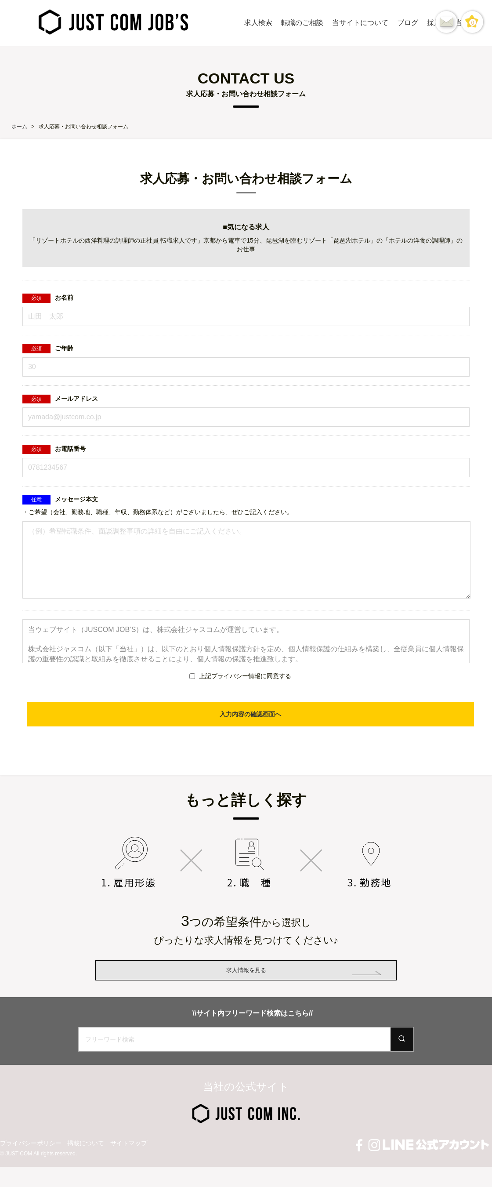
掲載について (85, 1170)
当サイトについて (360, 22)
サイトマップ (128, 1170)
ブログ (407, 22)
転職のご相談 (302, 22)
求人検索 (258, 22)
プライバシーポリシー (31, 1170)
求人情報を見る (246, 983)
